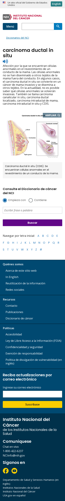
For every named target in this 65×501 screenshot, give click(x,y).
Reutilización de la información (25, 283)
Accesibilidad (14, 334)
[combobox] (38, 26)
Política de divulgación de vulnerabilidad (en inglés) (34, 361)
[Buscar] (58, 26)
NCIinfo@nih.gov (14, 455)
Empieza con (17, 200)
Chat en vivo (11, 447)
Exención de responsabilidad (24, 353)
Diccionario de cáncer (19, 318)
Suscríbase (32, 404)
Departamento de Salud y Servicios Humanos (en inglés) (31, 481)
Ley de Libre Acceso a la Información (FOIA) (33, 341)
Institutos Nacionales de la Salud (21, 487)
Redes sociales (15, 290)
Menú (10, 26)
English (56, 3)
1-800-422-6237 (13, 451)
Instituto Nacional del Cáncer (19, 491)
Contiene (40, 200)
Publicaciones (14, 312)
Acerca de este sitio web (21, 270)
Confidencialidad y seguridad (24, 347)
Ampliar (53, 115)
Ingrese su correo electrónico (22, 387)
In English (12, 277)
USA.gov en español (14, 495)
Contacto (11, 306)
